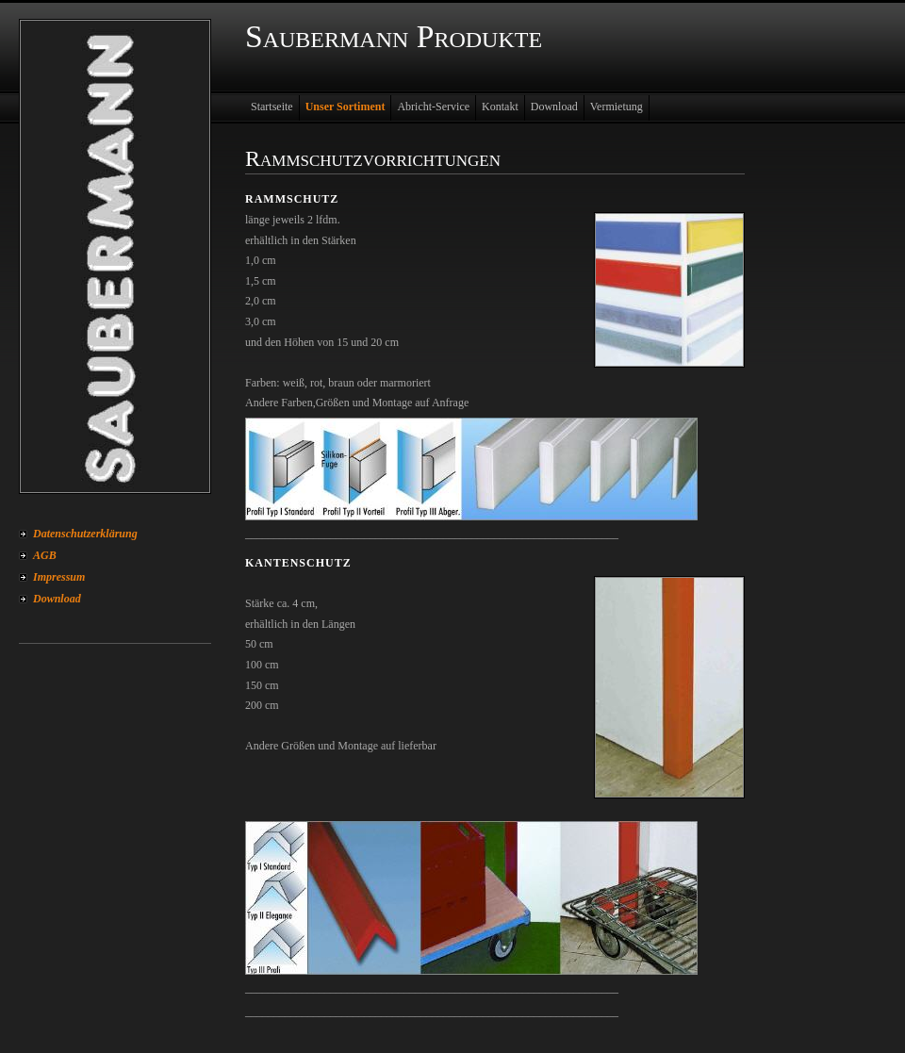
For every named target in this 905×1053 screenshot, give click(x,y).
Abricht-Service (433, 106)
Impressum (59, 577)
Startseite (272, 106)
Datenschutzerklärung (85, 533)
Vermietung (616, 106)
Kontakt (500, 106)
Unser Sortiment (345, 106)
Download (57, 598)
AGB (45, 555)
